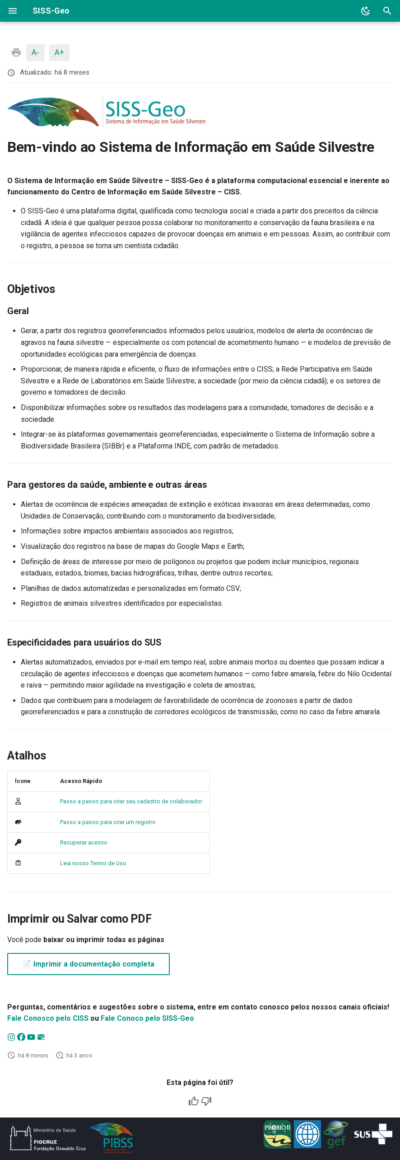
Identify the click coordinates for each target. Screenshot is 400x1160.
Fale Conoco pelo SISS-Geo (147, 1018)
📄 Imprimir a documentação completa (88, 964)
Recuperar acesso (83, 842)
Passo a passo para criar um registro (108, 822)
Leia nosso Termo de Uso (93, 863)
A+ (59, 52)
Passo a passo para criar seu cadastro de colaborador (131, 801)
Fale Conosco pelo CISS (47, 1018)
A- (35, 52)
